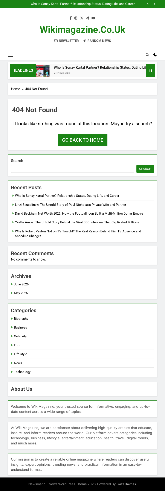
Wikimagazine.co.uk (82, 29)
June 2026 (21, 284)
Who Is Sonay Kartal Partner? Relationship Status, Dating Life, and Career (83, 4)
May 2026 (21, 293)
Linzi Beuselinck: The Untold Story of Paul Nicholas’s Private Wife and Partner (70, 205)
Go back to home (82, 140)
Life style (20, 354)
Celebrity (20, 336)
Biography (21, 319)
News (18, 363)
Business (20, 327)
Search (17, 160)
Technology (22, 372)
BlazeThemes (126, 484)
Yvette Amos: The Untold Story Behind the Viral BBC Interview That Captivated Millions (77, 222)
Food (17, 345)
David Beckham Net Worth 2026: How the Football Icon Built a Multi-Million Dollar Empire (79, 213)
